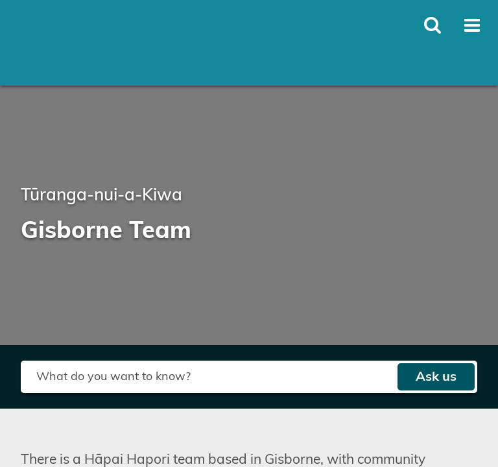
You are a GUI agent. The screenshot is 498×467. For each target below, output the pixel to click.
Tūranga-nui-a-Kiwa (101, 195)
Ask (436, 376)
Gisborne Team (106, 231)
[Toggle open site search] (432, 25)
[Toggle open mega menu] (472, 25)
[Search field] (208, 376)
